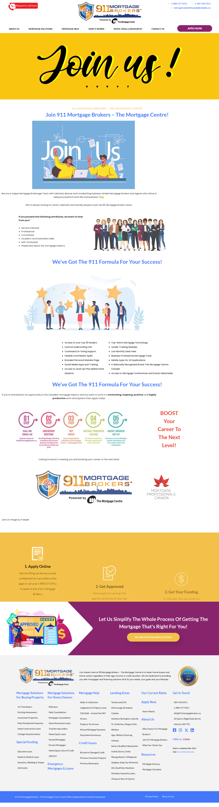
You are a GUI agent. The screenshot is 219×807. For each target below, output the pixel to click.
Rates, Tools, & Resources (129, 28)
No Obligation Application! (153, 637)
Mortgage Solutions (42, 28)
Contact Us (158, 29)
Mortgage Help (71, 28)
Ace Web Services (185, 752)
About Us (15, 28)
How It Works (98, 28)
